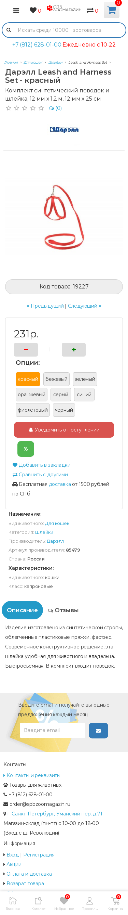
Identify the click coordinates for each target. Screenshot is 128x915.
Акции (14, 864)
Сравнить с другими (40, 475)
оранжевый (31, 394)
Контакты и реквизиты (31, 775)
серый (60, 394)
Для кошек (57, 523)
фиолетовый (33, 410)
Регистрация (39, 855)
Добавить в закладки (41, 465)
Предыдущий (45, 306)
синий (84, 394)
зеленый (85, 379)
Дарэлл (55, 541)
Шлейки (44, 532)
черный (64, 410)
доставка (60, 484)
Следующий (84, 306)
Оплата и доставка (29, 874)
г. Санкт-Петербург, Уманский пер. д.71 (55, 814)
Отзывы (63, 610)
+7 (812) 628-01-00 (36, 44)
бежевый (56, 379)
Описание (22, 610)
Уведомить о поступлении (64, 430)
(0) (55, 108)
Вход (12, 855)
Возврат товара (25, 883)
